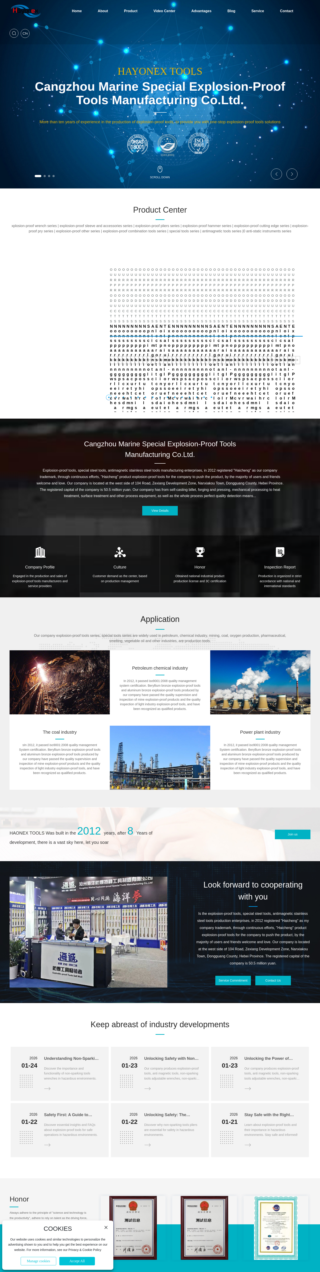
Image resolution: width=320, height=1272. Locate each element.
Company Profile (40, 515)
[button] (38, 176)
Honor (199, 515)
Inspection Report (280, 515)
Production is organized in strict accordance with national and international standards (280, 529)
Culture (119, 515)
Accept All (77, 1261)
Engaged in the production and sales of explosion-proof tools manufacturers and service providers (40, 529)
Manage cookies (38, 1261)
